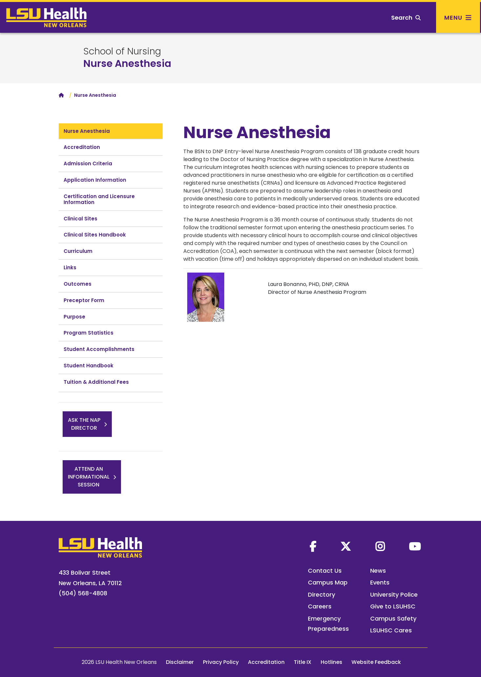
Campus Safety (393, 618)
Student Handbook (88, 365)
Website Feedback (376, 662)
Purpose (74, 316)
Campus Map (328, 582)
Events (380, 582)
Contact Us (325, 570)
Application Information (95, 179)
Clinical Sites (80, 218)
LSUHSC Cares (391, 630)
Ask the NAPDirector (84, 424)
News (378, 570)
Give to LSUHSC (392, 606)
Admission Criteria (88, 163)
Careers (319, 606)
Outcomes (77, 283)
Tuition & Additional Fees (96, 382)
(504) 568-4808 (83, 593)
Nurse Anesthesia (127, 64)
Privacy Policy (221, 662)
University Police (394, 594)
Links (70, 267)
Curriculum (78, 251)
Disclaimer (180, 662)
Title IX (302, 662)
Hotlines (331, 662)
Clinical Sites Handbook (95, 234)
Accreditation (82, 147)
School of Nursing (122, 51)
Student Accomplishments (99, 349)
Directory (321, 594)
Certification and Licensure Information (99, 199)
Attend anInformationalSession (89, 476)
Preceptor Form (84, 300)
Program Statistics (88, 332)
